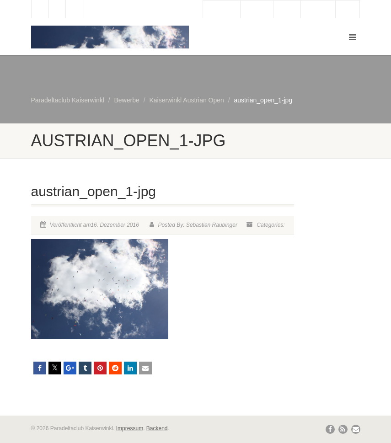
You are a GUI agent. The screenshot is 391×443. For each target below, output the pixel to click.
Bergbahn (318, 9)
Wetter (287, 9)
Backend (157, 428)
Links (347, 9)
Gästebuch (222, 9)
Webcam (257, 9)
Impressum (129, 428)
